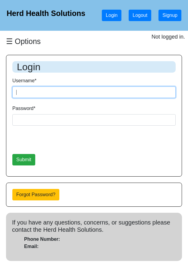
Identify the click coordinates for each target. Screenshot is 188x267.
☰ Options (23, 41)
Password (23, 108)
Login (112, 15)
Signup (169, 15)
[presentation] (58, 142)
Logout (140, 15)
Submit (23, 159)
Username (24, 80)
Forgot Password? (35, 194)
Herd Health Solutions (46, 13)
